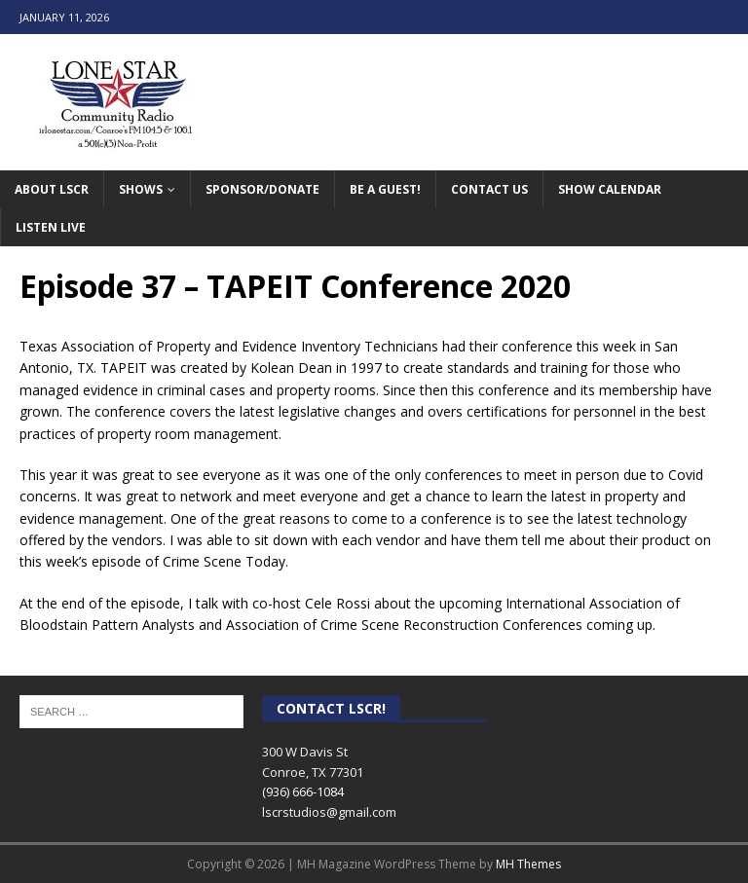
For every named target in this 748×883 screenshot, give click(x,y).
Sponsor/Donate (262, 189)
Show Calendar (609, 189)
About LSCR (52, 189)
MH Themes (528, 864)
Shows (141, 189)
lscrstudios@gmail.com (329, 812)
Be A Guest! (385, 189)
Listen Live (51, 227)
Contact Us (489, 189)
